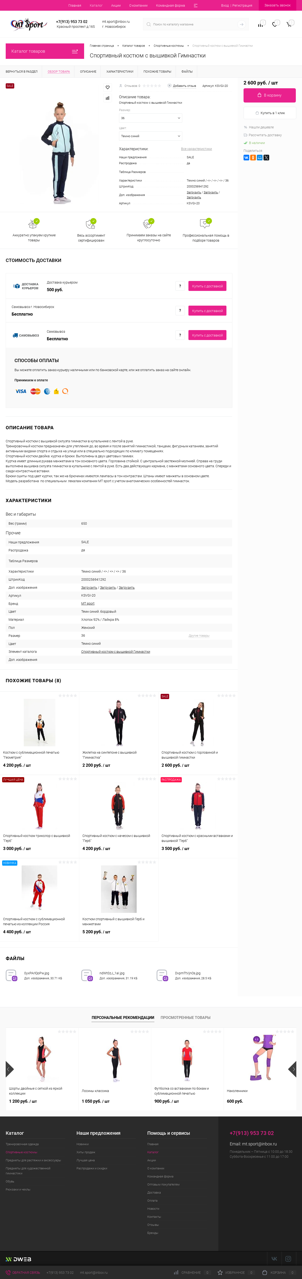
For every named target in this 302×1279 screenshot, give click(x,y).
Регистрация (242, 5)
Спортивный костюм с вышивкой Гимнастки (115, 652)
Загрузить (194, 192)
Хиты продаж (86, 1152)
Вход (225, 5)
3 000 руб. (39, 851)
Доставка (154, 1192)
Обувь (10, 1181)
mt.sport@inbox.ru (259, 1143)
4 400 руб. (39, 934)
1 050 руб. (96, 1101)
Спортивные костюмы (21, 1152)
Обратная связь (23, 1272)
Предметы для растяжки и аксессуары (33, 1160)
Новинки (83, 1144)
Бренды (152, 1233)
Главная (74, 5)
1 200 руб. (23, 1101)
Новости (153, 1208)
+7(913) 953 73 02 (60, 1272)
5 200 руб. (118, 934)
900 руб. (166, 1101)
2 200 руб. (118, 768)
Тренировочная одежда (22, 1144)
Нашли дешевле (259, 127)
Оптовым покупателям (163, 1184)
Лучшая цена (86, 1160)
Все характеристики (196, 149)
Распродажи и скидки (92, 1168)
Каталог (96, 5)
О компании (138, 5)
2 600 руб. (198, 768)
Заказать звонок (277, 5)
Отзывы (153, 1225)
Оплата (152, 1200)
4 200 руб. (39, 768)
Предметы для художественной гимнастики (28, 1171)
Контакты (154, 1216)
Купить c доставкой (207, 286)
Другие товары (199, 635)
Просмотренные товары (186, 1017)
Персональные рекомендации (123, 1017)
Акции (116, 5)
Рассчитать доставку (263, 135)
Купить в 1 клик (270, 113)
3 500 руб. (198, 851)
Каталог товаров (44, 51)
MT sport (88, 603)
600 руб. (235, 1101)
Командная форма (170, 5)
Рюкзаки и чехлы (18, 1189)
